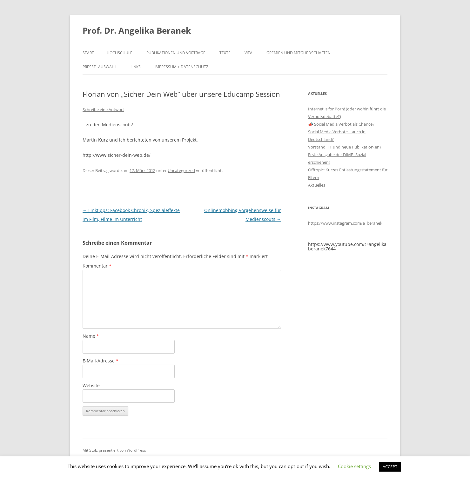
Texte (225, 53)
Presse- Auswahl (100, 67)
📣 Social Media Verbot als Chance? (341, 124)
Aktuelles (316, 185)
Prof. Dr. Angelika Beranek (137, 30)
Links (136, 67)
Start (88, 53)
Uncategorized (181, 170)
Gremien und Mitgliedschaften (298, 53)
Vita (248, 53)
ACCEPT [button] (390, 466)
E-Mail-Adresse (100, 361)
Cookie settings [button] (354, 466)
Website (91, 385)
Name (91, 336)
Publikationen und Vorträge (175, 53)
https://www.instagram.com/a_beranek (345, 223)
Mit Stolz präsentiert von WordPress (114, 450)
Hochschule (119, 53)
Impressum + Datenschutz (181, 67)
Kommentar (97, 266)
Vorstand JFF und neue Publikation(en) (344, 147)
